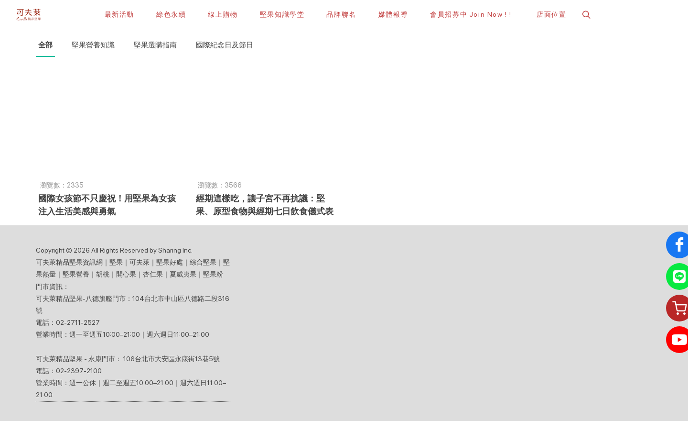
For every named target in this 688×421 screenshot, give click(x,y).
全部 (45, 45)
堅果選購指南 (155, 45)
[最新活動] (119, 14)
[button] (585, 14)
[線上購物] (222, 14)
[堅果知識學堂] (282, 14)
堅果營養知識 (93, 45)
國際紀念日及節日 (224, 45)
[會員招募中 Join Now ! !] (470, 14)
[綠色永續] (171, 14)
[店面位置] (550, 14)
